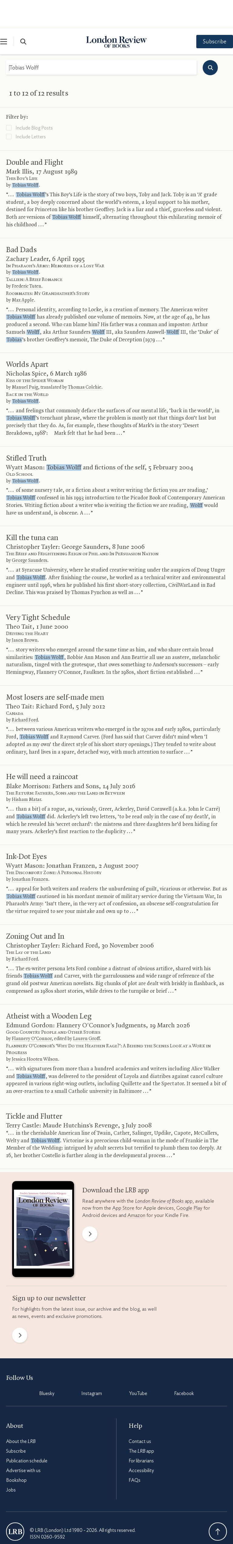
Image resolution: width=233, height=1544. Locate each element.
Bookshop (16, 1451)
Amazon (136, 1186)
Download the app (115, 1162)
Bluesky (46, 1365)
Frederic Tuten (26, 257)
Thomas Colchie (84, 358)
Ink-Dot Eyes (26, 828)
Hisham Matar (26, 771)
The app (141, 1422)
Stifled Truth (26, 430)
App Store (123, 1179)
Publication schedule (26, 1432)
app (164, 1172)
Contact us (140, 1413)
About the (20, 1413)
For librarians (141, 1432)
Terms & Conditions (26, 1525)
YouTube (138, 1365)
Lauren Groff (86, 1010)
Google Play (189, 1179)
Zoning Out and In (35, 908)
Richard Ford (25, 691)
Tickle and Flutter (34, 1088)
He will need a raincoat (42, 748)
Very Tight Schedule (38, 589)
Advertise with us (23, 1442)
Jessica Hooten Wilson (35, 1031)
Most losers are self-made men (55, 669)
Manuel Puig (25, 358)
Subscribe (209, 13)
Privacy (59, 1525)
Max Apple (23, 271)
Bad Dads (21, 221)
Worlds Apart (27, 336)
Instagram (91, 1365)
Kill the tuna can (32, 509)
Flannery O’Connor (32, 1010)
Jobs (11, 1461)
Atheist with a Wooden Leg (49, 988)
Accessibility (141, 1442)
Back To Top (218, 1503)
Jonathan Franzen (30, 851)
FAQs (134, 1451)
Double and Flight (34, 134)
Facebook (184, 1365)
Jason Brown (25, 612)
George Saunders (29, 532)
